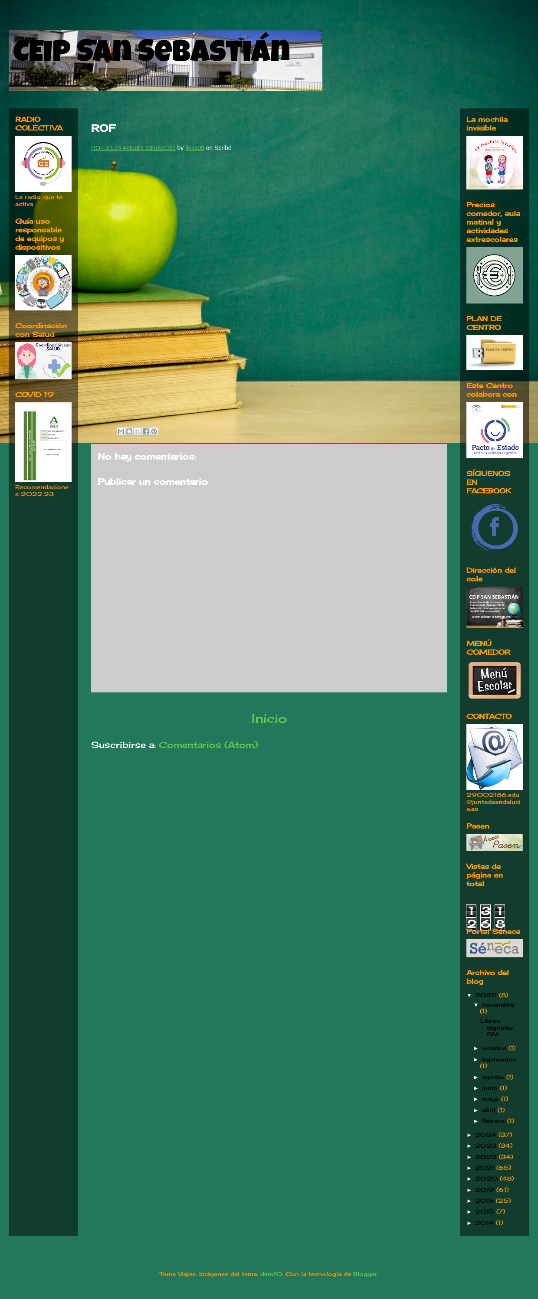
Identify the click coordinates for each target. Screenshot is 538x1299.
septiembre (499, 1059)
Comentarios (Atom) (208, 744)
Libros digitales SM (496, 1027)
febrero (494, 1120)
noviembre (498, 1004)
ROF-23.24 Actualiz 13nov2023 (133, 147)
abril (490, 1109)
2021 (485, 1167)
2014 (485, 1222)
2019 (485, 1189)
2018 (485, 1200)
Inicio (269, 718)
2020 (487, 1178)
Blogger (365, 1273)
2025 (487, 995)
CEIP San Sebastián (151, 55)
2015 (485, 1211)
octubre (495, 1047)
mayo (491, 1098)
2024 (487, 1134)
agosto (494, 1077)
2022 (487, 1156)
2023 (487, 1145)
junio (491, 1087)
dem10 (271, 1273)
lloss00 (194, 147)
